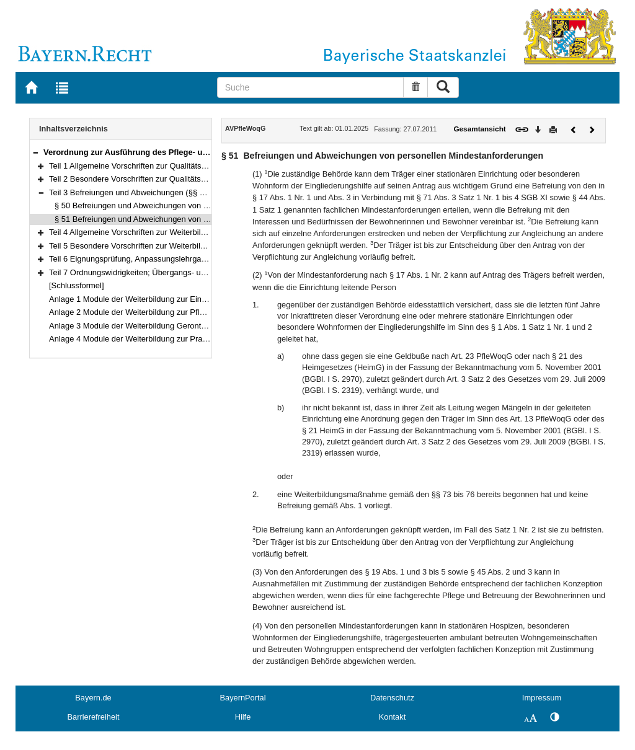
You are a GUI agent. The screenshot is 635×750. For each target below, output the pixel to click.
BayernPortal (243, 697)
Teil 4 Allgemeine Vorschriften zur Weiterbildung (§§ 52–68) (154, 232)
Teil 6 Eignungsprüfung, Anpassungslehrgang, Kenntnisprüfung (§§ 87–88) (181, 258)
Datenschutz (392, 697)
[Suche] (310, 87)
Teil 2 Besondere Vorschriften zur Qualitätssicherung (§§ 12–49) (163, 178)
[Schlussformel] (76, 285)
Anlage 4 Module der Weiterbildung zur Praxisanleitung (147, 338)
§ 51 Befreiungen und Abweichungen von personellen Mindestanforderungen (191, 219)
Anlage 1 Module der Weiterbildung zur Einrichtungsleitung (153, 299)
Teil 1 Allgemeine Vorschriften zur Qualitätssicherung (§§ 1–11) (161, 165)
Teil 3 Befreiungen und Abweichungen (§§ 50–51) (136, 192)
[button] (35, 152)
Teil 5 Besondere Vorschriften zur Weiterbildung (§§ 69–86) (154, 245)
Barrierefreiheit (94, 716)
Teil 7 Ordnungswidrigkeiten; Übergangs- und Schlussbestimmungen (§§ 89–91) (191, 272)
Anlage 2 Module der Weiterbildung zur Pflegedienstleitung (153, 312)
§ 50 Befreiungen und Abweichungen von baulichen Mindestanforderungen (188, 205)
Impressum (541, 697)
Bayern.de (93, 697)
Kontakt (392, 716)
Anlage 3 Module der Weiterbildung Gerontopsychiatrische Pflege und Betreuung (193, 325)
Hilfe (243, 716)
